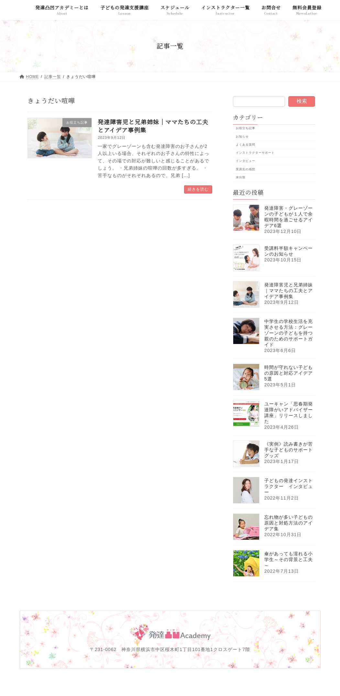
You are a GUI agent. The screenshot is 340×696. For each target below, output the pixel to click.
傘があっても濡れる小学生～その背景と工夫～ (288, 559)
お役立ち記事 (245, 128)
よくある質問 (245, 144)
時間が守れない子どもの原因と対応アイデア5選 (288, 373)
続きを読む (198, 189)
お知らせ (242, 136)
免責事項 (140, 681)
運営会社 (110, 681)
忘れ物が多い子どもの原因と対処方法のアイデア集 (288, 522)
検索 (301, 101)
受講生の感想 (245, 169)
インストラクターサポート (255, 152)
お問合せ (289, 681)
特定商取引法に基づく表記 (242, 681)
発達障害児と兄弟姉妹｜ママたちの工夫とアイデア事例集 (153, 125)
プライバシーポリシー (183, 681)
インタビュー (245, 160)
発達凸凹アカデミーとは (65, 681)
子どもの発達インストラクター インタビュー (288, 486)
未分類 (240, 177)
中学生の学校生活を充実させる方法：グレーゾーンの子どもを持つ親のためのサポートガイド (288, 333)
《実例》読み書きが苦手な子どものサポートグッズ (288, 449)
